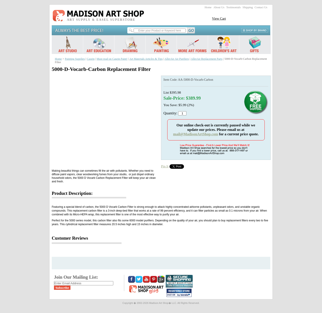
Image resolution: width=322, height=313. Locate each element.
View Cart (219, 18)
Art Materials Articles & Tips (146, 58)
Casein (91, 58)
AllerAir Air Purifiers (177, 58)
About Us (218, 7)
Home (208, 7)
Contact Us (261, 7)
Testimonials (233, 7)
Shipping (248, 7)
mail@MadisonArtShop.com (195, 134)
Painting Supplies (75, 58)
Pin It (165, 166)
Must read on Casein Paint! (112, 58)
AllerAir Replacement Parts (207, 58)
